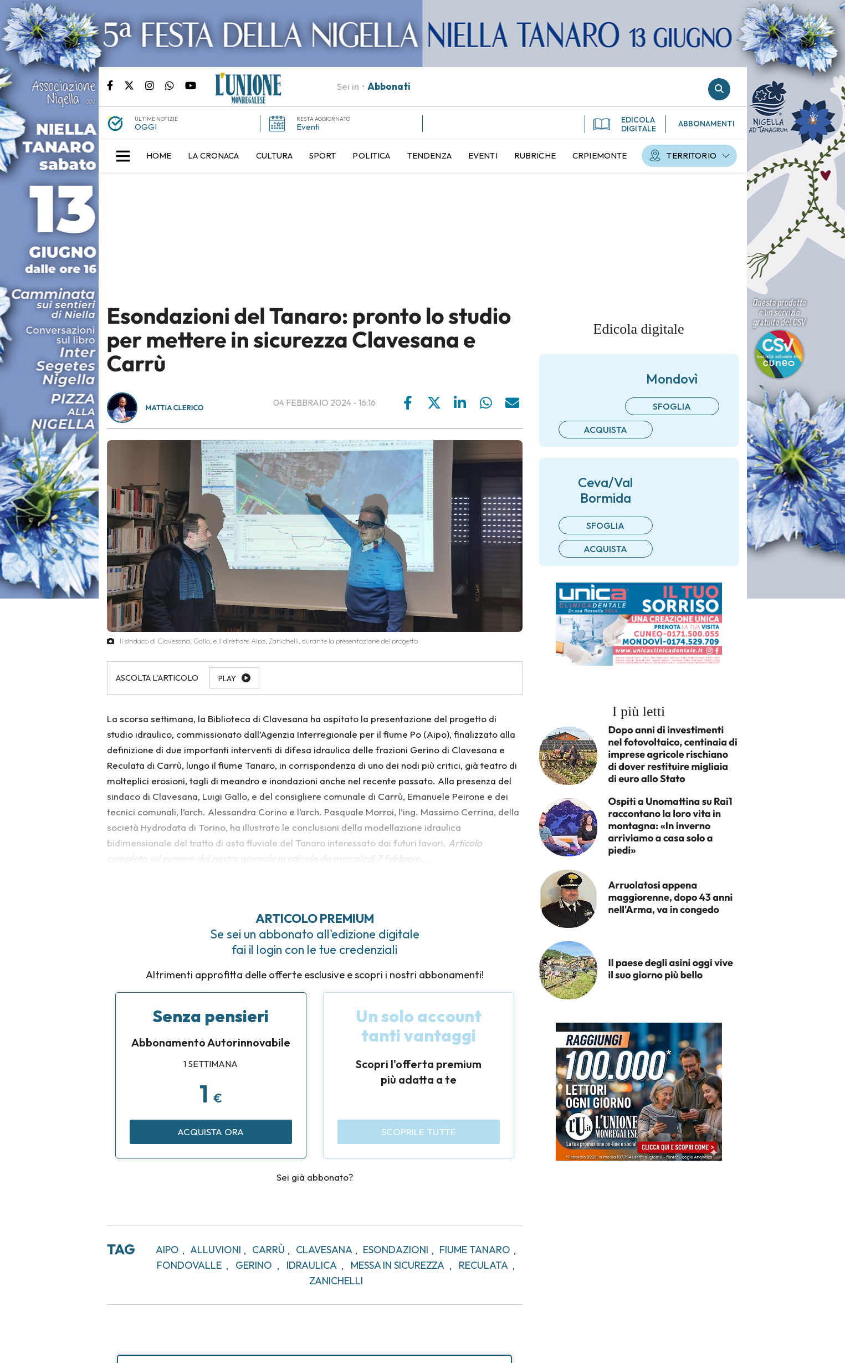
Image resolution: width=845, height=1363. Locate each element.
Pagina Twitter (134, 84)
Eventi (308, 126)
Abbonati (389, 86)
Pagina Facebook (115, 84)
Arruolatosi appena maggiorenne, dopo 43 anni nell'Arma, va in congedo (670, 897)
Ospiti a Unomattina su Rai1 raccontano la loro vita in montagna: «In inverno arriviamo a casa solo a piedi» (670, 825)
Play (227, 678)
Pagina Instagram (155, 84)
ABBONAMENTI (706, 124)
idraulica (311, 1265)
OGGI (146, 126)
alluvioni (215, 1249)
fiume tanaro (474, 1249)
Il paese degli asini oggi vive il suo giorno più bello (670, 969)
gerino (253, 1265)
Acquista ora (210, 1131)
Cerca (719, 89)
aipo (167, 1249)
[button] (123, 155)
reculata (483, 1265)
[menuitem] (159, 155)
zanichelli (336, 1280)
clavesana (324, 1249)
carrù (268, 1249)
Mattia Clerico (175, 408)
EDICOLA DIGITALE (624, 124)
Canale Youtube (190, 84)
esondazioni (395, 1249)
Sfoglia (672, 406)
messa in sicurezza (397, 1265)
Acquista (605, 429)
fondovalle (189, 1265)
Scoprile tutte (418, 1131)
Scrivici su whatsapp (175, 84)
